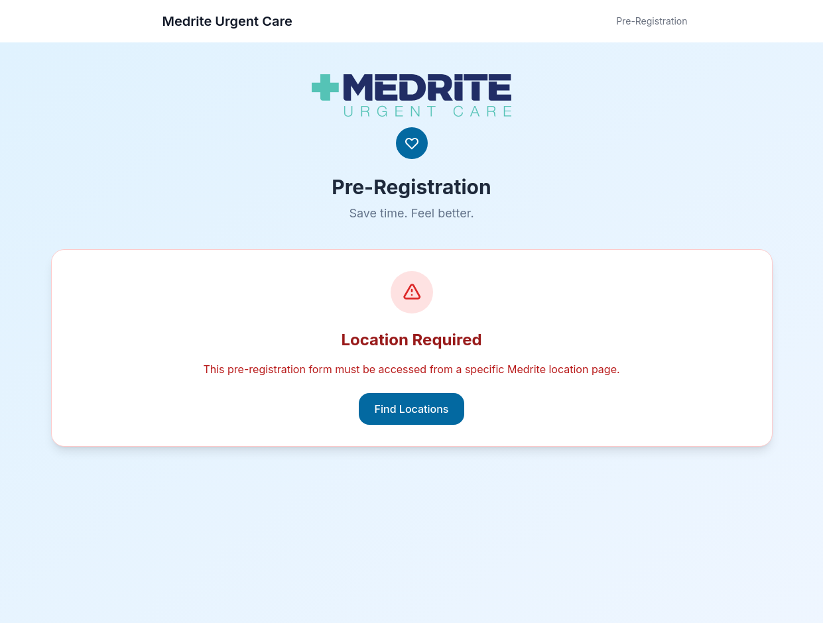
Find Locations (412, 409)
